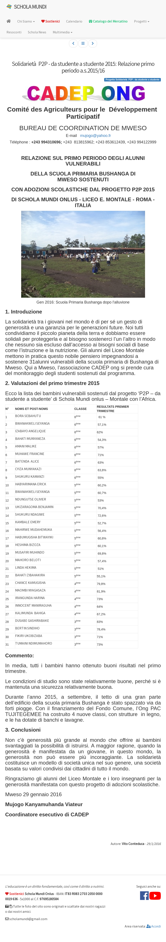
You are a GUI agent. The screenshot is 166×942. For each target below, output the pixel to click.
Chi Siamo (26, 21)
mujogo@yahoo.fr (95, 135)
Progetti (141, 21)
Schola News (37, 32)
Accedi (153, 926)
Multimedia (62, 32)
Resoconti (13, 32)
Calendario (74, 21)
